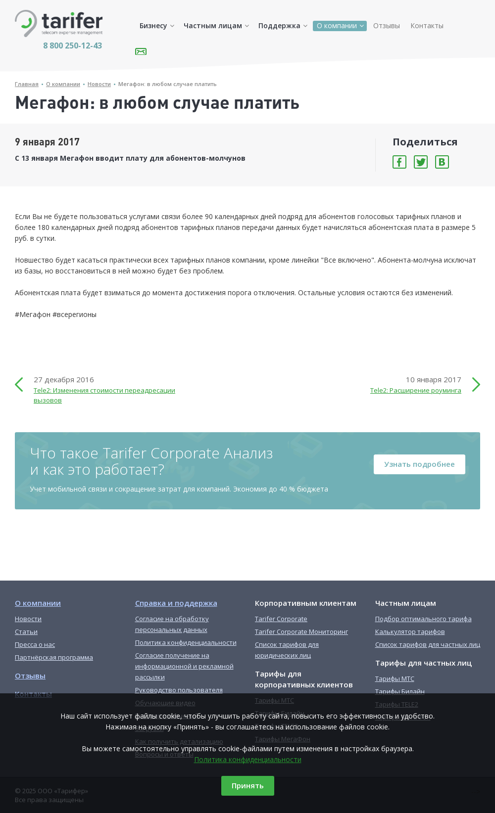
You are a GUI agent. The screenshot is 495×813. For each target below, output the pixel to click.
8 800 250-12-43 (72, 45)
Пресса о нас (35, 644)
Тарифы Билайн (400, 691)
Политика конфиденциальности (247, 759)
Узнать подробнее (419, 464)
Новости (99, 84)
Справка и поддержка (176, 603)
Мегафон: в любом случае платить (167, 84)
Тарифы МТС (394, 678)
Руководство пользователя (179, 689)
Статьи (26, 631)
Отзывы (386, 25)
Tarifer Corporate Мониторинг (301, 631)
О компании (337, 25)
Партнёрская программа (54, 657)
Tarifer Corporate (281, 618)
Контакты (427, 25)
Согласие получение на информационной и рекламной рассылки (184, 666)
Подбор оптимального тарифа (423, 618)
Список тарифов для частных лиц (427, 644)
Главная (27, 84)
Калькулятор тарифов (410, 631)
